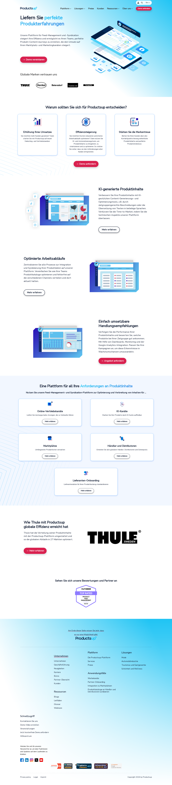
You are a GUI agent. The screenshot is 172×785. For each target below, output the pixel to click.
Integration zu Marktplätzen (100, 686)
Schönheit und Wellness (132, 669)
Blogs (56, 697)
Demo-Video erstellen (29, 725)
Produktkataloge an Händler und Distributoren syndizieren (102, 691)
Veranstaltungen (27, 729)
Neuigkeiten (59, 669)
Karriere (57, 672)
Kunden (100, 8)
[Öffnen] (142, 3)
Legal (35, 777)
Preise (91, 8)
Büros (56, 676)
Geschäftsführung (61, 665)
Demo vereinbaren (33, 59)
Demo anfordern (144, 8)
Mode (124, 658)
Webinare (58, 708)
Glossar (57, 704)
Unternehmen (60, 661)
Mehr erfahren (109, 229)
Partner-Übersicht (62, 680)
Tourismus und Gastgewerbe (134, 665)
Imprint (43, 777)
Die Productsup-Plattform (99, 658)
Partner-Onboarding (96, 682)
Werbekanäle (93, 678)
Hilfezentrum (26, 736)
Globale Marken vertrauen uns (38, 74)
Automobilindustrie (130, 661)
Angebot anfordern (112, 360)
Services (91, 661)
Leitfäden (58, 700)
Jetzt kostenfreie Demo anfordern (34, 732)
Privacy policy (25, 777)
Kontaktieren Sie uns (29, 721)
